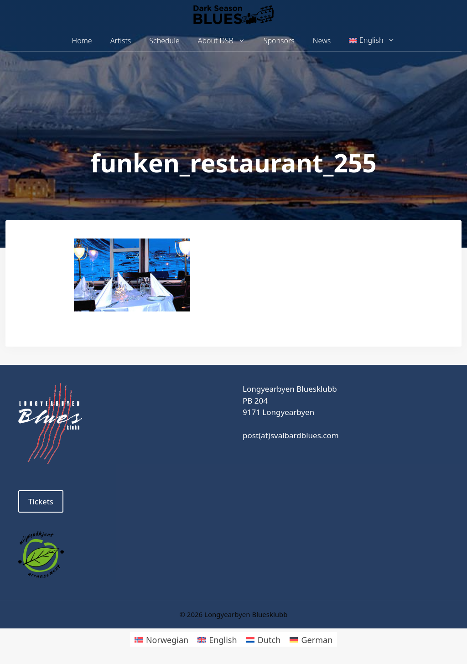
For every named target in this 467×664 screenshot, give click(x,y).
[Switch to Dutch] (263, 639)
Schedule (164, 41)
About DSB (226, 41)
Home (82, 41)
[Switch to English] (217, 639)
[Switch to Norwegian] (161, 639)
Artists (120, 41)
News (322, 41)
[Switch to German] (311, 639)
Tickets (40, 501)
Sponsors (279, 41)
